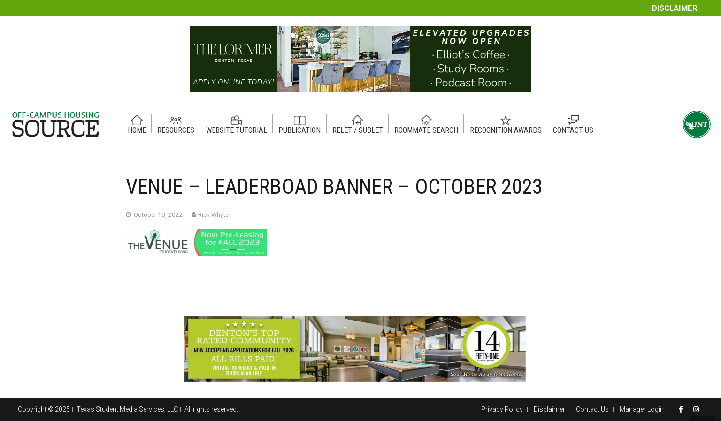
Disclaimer (675, 8)
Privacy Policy (502, 409)
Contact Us (592, 409)
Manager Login (642, 409)
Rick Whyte (213, 214)
